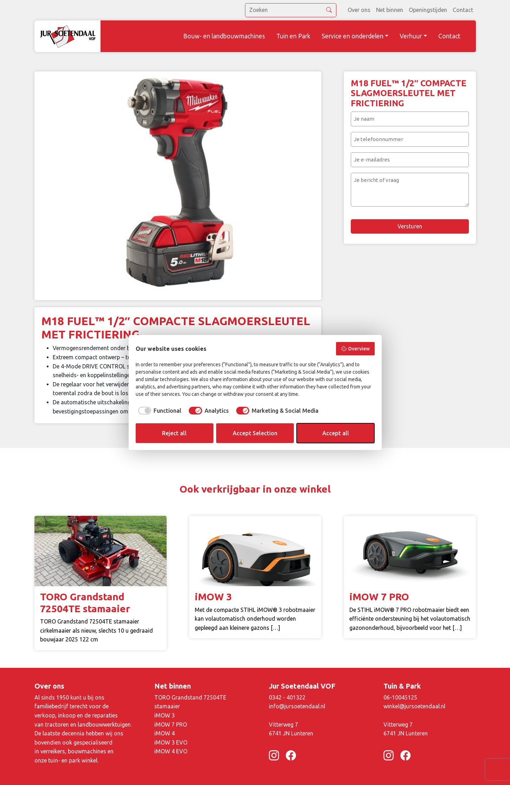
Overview (355, 349)
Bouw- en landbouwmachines (224, 36)
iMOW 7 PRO (170, 724)
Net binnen (389, 10)
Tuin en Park (293, 36)
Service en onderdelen (352, 36)
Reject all (174, 433)
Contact (463, 10)
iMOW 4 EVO (170, 751)
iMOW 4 (164, 733)
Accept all (335, 433)
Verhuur (411, 36)
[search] (290, 10)
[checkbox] (159, 410)
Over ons (359, 10)
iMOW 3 (164, 715)
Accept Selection (255, 433)
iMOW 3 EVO (170, 742)
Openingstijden (428, 10)
